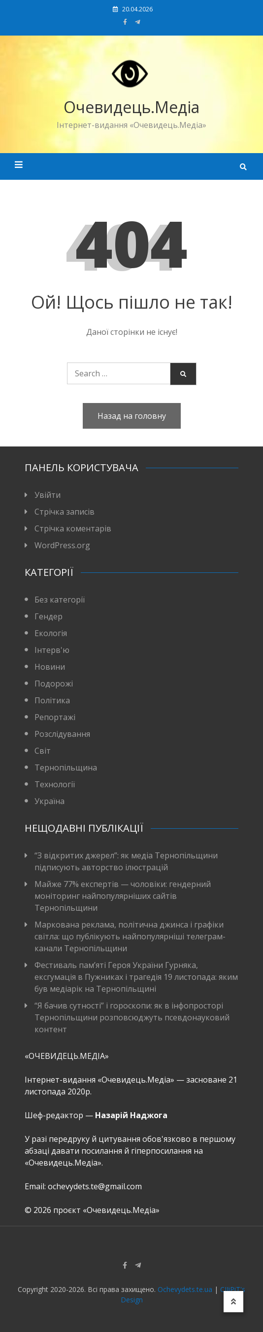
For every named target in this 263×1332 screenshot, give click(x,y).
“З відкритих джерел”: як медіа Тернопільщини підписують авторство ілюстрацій (126, 861)
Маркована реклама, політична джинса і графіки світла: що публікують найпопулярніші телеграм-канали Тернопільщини (130, 936)
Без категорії (59, 599)
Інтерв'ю (51, 650)
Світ (42, 750)
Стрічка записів (64, 511)
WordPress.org (62, 545)
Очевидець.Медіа (131, 107)
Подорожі (53, 683)
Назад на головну (132, 415)
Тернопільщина (65, 767)
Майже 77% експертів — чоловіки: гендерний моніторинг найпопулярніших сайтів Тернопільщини (122, 896)
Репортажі (54, 717)
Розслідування (62, 733)
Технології (54, 784)
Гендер (48, 616)
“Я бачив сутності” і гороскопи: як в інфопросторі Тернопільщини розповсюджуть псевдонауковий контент (132, 1017)
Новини (49, 666)
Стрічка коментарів (72, 528)
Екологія (50, 633)
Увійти (47, 494)
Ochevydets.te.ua (185, 1289)
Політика (52, 700)
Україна (49, 801)
